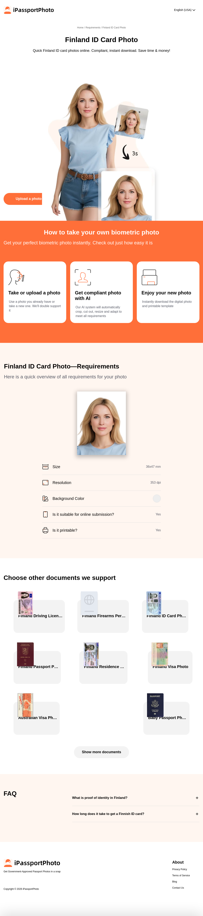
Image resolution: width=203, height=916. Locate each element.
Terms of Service (181, 866)
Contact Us (178, 878)
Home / (81, 27)
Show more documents (101, 743)
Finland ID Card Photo (114, 27)
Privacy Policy (179, 860)
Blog (174, 872)
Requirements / (94, 27)
